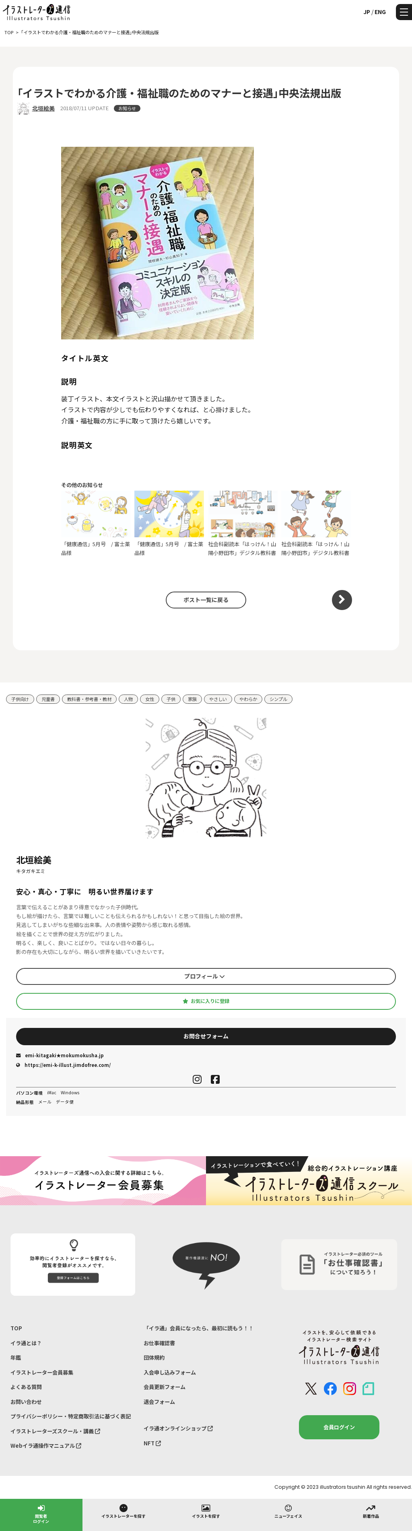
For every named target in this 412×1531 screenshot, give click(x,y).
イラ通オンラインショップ (178, 1428)
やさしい (218, 699)
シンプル (278, 699)
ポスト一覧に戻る (206, 600)
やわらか (248, 699)
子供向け (20, 699)
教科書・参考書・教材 (89, 699)
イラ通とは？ (26, 1343)
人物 (128, 699)
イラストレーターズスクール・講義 (55, 1431)
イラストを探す (206, 1511)
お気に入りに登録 (206, 1001)
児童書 (48, 699)
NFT (152, 1443)
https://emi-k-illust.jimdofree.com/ (63, 1065)
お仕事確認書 (159, 1343)
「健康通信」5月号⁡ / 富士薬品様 (96, 524)
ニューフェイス (288, 1511)
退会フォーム (159, 1402)
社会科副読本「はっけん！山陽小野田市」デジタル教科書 (243, 524)
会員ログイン (339, 1427)
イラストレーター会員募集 (41, 1372)
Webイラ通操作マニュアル (45, 1445)
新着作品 (371, 1511)
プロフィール (204, 976)
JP (366, 12)
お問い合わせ (26, 1402)
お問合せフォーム (206, 1036)
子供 (171, 699)
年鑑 (15, 1357)
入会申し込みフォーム (170, 1372)
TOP (16, 1328)
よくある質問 (26, 1387)
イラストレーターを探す (123, 1511)
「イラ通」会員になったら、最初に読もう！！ (198, 1328)
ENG (380, 12)
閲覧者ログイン (41, 1513)
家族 (192, 699)
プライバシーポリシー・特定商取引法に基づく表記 (70, 1416)
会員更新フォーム (164, 1387)
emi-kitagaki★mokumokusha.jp (60, 1055)
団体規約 (154, 1357)
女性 (149, 699)
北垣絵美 (43, 108)
